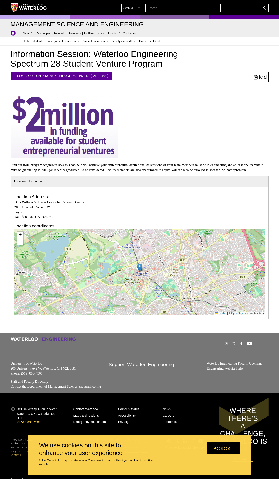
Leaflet (220, 313)
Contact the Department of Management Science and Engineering (56, 386)
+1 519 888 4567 (29, 422)
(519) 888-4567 (31, 373)
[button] (233, 8)
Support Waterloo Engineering (141, 364)
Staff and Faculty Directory (29, 382)
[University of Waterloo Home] (29, 7)
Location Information (28, 181)
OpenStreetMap (240, 313)
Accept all (223, 448)
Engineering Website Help (225, 368)
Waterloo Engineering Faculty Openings (234, 363)
